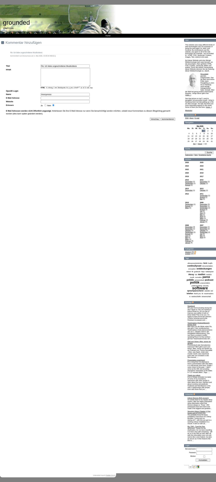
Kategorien (189, 155)
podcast (209, 280)
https (203, 271)
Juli (201, 211)
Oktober (203, 183)
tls (202, 293)
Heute (200, 144)
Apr (194, 144)
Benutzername (190, 449)
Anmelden (119, 475)
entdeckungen (204, 268)
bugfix (210, 263)
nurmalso (198, 277)
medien (201, 274)
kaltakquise (210, 271)
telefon (190, 293)
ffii (192, 271)
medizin (209, 274)
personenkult (199, 280)
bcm (205, 263)
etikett (189, 271)
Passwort (192, 452)
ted (212, 291)
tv (190, 296)
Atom (192, 118)
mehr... (188, 95)
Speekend (191, 306)
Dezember (189, 181)
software (200, 288)
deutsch (188, 252)
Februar (203, 220)
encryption (192, 269)
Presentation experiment (196, 360)
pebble (190, 280)
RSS (187, 118)
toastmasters (208, 293)
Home (108, 36)
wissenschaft (206, 296)
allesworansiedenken (195, 263)
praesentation (205, 283)
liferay (191, 274)
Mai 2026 (200, 126)
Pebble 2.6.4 (110, 475)
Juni (201, 213)
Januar (202, 222)
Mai (201, 199)
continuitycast (194, 266)
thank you (197, 293)
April (201, 216)
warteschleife (196, 296)
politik (194, 282)
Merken (193, 456)
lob (196, 274)
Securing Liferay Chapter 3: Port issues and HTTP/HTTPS (199, 412)
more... (208, 107)
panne (206, 277)
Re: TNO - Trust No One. (196, 426)
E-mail (197, 118)
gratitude (197, 271)
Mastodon (188, 110)
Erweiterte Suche (205, 155)
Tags (196, 155)
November (203, 206)
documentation (207, 266)
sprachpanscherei (195, 291)
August (187, 185)
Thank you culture (194, 375)
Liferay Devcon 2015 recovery (198, 398)
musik (192, 277)
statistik (207, 291)
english (187, 254)
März (187, 208)
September (189, 183)
